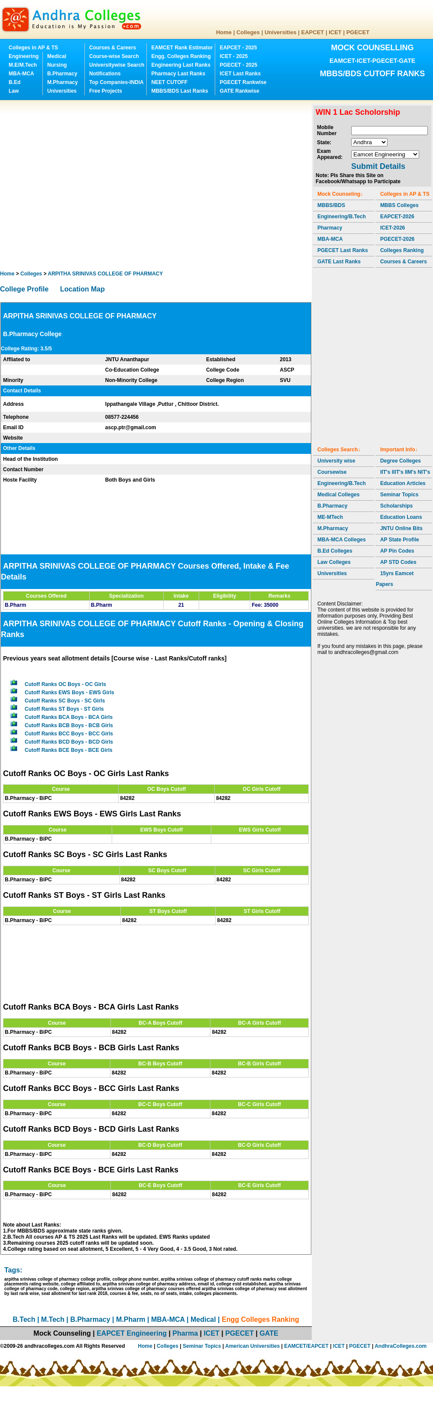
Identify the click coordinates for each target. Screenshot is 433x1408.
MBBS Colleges (399, 205)
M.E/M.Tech (23, 65)
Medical (56, 56)
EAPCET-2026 (397, 217)
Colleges (248, 32)
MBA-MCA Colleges (341, 540)
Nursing (57, 65)
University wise (336, 461)
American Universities (252, 1346)
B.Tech (24, 1319)
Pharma (185, 1333)
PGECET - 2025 (238, 65)
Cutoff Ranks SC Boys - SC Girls (65, 701)
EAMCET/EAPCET (306, 1346)
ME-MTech (330, 517)
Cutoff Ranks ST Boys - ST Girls (64, 709)
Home (224, 32)
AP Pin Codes (397, 551)
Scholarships (396, 506)
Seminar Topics (399, 495)
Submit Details (378, 166)
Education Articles (403, 483)
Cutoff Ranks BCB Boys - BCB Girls (69, 725)
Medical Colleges (338, 495)
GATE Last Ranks (339, 262)
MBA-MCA (21, 74)
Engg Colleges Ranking (260, 1319)
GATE (268, 1333)
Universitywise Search (116, 65)
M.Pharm (130, 1319)
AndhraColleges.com (401, 1346)
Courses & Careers (112, 48)
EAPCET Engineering (132, 1333)
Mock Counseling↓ (340, 194)
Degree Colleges (400, 461)
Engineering (24, 56)
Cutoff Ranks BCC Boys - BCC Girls (69, 734)
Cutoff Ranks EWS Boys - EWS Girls (69, 692)
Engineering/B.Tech (341, 217)
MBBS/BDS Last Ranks (179, 91)
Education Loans (401, 517)
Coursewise (331, 472)
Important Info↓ (399, 450)
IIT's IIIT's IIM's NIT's (405, 472)
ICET (335, 32)
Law (14, 91)
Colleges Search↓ (338, 450)
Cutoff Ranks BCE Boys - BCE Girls (69, 750)
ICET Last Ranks (240, 74)
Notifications (105, 74)
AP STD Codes (398, 562)
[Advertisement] (81, 185)
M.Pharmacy (62, 82)
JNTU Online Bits (401, 528)
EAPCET (312, 32)
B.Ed (14, 82)
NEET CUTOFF (169, 82)
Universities (281, 32)
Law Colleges (334, 562)
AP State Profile (399, 540)
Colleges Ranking (402, 250)
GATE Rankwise (239, 91)
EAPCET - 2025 (238, 48)
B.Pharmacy (62, 74)
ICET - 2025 (234, 56)
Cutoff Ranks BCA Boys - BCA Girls (69, 717)
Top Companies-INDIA (116, 82)
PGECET (357, 32)
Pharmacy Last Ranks (178, 74)
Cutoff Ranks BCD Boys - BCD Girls (69, 742)
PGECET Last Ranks (342, 250)
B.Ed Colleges (334, 551)
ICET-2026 (392, 228)
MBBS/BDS (331, 205)
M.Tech (53, 1319)
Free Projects (105, 91)
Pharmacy (329, 228)
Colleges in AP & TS (33, 48)
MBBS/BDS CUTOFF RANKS (372, 73)
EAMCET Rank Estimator (182, 48)
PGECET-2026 (397, 239)
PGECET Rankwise (243, 82)
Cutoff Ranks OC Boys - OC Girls (65, 684)
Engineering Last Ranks (180, 65)
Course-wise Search (114, 56)
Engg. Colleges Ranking (180, 56)
